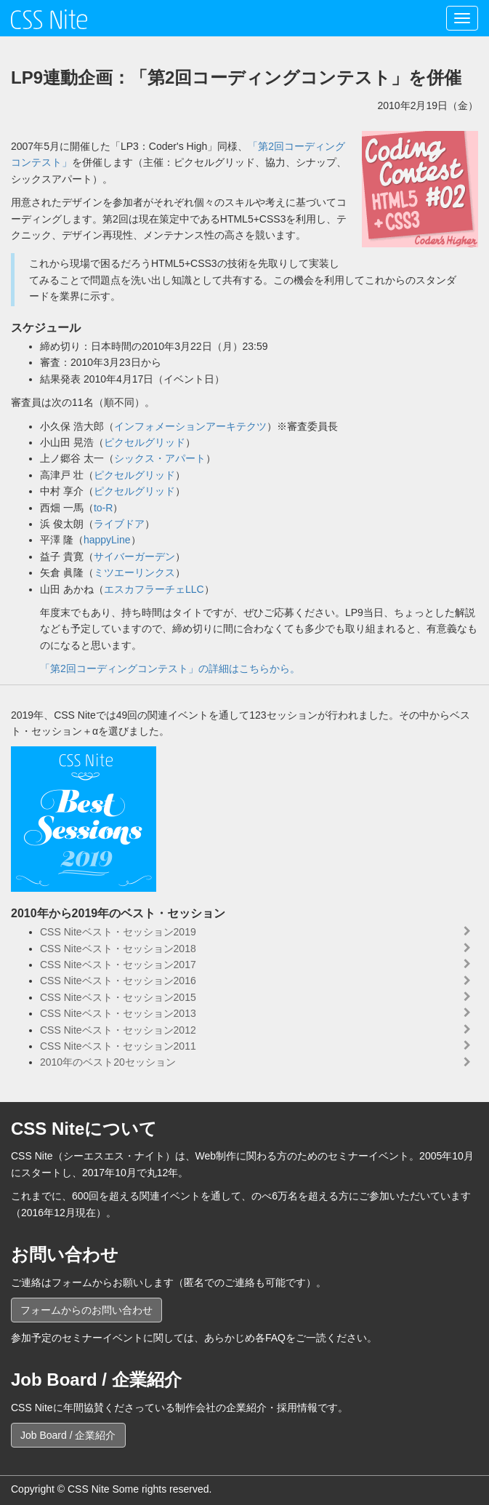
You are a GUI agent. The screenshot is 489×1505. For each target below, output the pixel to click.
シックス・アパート (160, 458)
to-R (103, 508)
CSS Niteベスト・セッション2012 (118, 1030)
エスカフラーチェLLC (154, 589)
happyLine (107, 540)
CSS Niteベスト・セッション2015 (118, 997)
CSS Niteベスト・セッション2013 (118, 1013)
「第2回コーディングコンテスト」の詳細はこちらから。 (170, 668)
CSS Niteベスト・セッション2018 (118, 948)
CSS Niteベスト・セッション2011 (118, 1046)
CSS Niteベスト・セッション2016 (118, 980)
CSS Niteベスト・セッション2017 (118, 964)
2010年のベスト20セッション (108, 1062)
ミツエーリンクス (134, 572)
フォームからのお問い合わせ (86, 1310)
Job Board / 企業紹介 (68, 1435)
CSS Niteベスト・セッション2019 (118, 932)
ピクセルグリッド (144, 442)
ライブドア (119, 524)
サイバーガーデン (134, 556)
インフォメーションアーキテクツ (190, 426)
